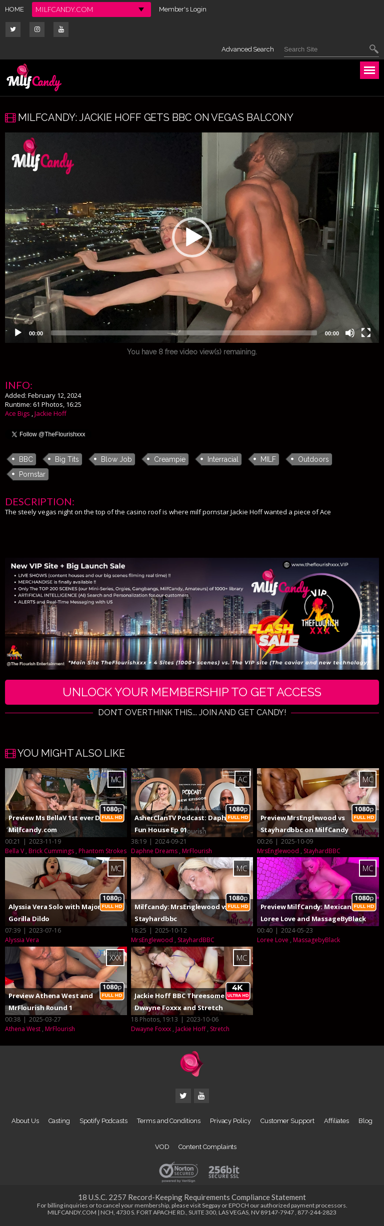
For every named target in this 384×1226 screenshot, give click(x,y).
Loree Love (272, 940)
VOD (162, 1147)
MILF (268, 459)
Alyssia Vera (22, 940)
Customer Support (287, 1121)
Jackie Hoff (50, 413)
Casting (59, 1121)
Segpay (211, 1205)
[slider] (184, 332)
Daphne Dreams (154, 851)
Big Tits (67, 459)
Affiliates (336, 1121)
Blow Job (116, 459)
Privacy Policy (230, 1121)
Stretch (220, 1029)
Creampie (170, 459)
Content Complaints (207, 1147)
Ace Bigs (17, 413)
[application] (192, 237)
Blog (365, 1121)
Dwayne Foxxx (151, 1029)
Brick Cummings (51, 851)
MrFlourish (197, 851)
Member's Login (182, 9)
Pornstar (32, 474)
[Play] (18, 333)
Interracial (223, 459)
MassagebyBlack (316, 940)
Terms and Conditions (168, 1121)
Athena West (22, 1029)
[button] (192, 237)
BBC (26, 459)
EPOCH (238, 1205)
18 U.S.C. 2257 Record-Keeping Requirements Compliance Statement (192, 1197)
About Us (25, 1121)
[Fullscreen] (366, 333)
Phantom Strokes (102, 851)
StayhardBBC (322, 851)
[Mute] (350, 333)
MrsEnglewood (278, 851)
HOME (14, 9)
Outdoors (313, 459)
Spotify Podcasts (104, 1121)
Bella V (14, 851)
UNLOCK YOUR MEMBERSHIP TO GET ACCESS (192, 692)
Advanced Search (248, 49)
